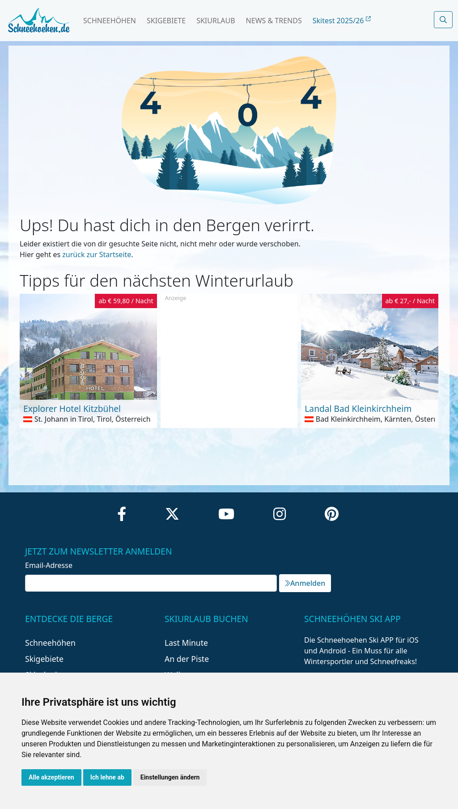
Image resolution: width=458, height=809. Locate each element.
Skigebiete (166, 20)
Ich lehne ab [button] (107, 777)
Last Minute (186, 642)
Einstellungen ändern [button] (170, 777)
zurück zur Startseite (96, 254)
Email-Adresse (48, 565)
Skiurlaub (215, 20)
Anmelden (305, 583)
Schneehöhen (109, 20)
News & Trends (274, 20)
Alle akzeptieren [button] (51, 777)
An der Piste (187, 658)
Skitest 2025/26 (342, 20)
